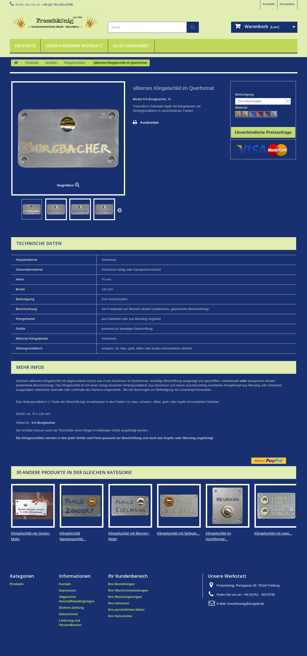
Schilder (51, 63)
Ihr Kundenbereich (128, 576)
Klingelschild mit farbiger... (178, 533)
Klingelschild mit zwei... (273, 533)
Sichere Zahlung (71, 607)
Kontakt (269, 4)
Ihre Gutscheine (120, 616)
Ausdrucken (149, 122)
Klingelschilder (75, 63)
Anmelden (287, 4)
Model (137, 99)
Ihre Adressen (118, 603)
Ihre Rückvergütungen (125, 597)
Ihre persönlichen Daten (126, 609)
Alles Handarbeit (131, 46)
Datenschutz (68, 614)
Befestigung (245, 94)
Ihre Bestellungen (121, 584)
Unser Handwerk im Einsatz (74, 46)
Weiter (119, 210)
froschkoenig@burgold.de (246, 604)
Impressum (67, 590)
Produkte (25, 46)
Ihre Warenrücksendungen (128, 590)
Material (241, 107)
